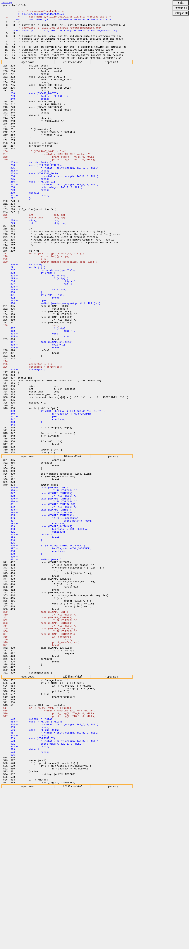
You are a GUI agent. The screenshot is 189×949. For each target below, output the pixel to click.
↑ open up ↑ (111, 72)
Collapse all (181, 13)
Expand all (180, 7)
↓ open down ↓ (28, 72)
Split (180, 2)
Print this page (6, 2)
